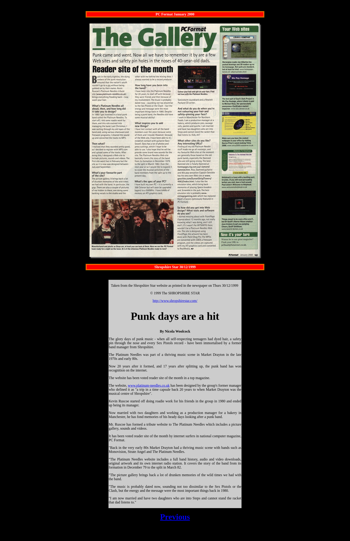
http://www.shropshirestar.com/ (175, 301)
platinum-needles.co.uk (152, 386)
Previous (175, 517)
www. (132, 386)
